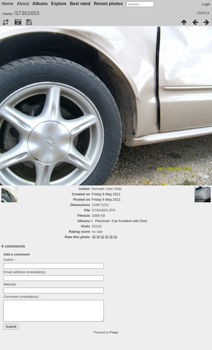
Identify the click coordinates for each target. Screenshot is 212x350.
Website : (10, 284)
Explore (58, 3)
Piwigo (114, 336)
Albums (40, 3)
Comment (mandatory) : (21, 297)
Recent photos (108, 3)
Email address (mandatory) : (25, 272)
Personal (102, 221)
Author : (9, 260)
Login (206, 4)
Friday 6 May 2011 (106, 194)
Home (7, 14)
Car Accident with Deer (129, 221)
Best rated (80, 3)
